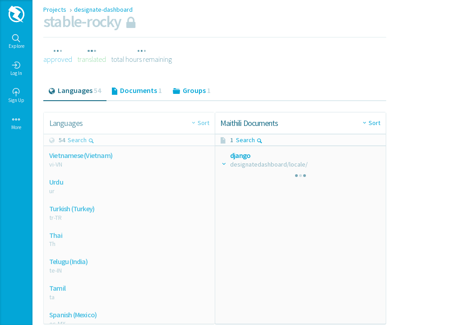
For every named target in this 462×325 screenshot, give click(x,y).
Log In (16, 68)
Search (81, 140)
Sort (203, 123)
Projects (55, 9)
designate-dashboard (103, 9)
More (16, 122)
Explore (16, 41)
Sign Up (16, 95)
